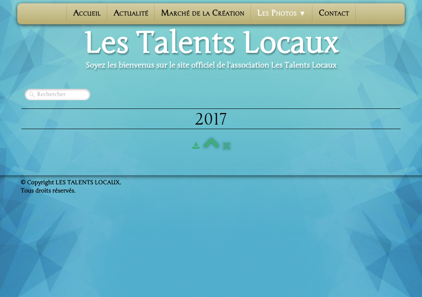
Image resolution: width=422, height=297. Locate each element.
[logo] (211, 50)
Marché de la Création (202, 13)
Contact (334, 13)
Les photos (281, 13)
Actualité (130, 13)
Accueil (87, 13)
